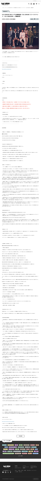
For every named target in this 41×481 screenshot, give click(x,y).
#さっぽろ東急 (18, 449)
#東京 (18, 445)
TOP (3, 7)
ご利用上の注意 (29, 470)
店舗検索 (24, 467)
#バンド (20, 456)
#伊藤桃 (13, 451)
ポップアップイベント (18, 467)
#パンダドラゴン (26, 447)
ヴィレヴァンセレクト (26, 466)
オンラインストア (33, 465)
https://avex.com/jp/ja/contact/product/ (8, 421)
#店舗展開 (13, 454)
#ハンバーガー (26, 456)
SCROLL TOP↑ (36, 478)
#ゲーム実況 (19, 451)
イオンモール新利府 (13, 19)
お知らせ (16, 470)
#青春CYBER (30, 449)
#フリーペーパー (32, 454)
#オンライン (6, 449)
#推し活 (23, 445)
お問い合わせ (21, 471)
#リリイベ (5, 445)
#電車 (6, 447)
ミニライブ (7, 19)
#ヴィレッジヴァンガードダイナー (22, 454)
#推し (10, 447)
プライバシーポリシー (35, 470)
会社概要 (25, 470)
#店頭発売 (7, 454)
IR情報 (22, 470)
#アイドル (35, 445)
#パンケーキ (14, 456)
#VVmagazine (35, 451)
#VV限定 (24, 449)
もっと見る (21, 458)
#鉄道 (36, 449)
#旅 (9, 451)
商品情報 (16, 465)
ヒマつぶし (24, 465)
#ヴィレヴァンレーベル (17, 447)
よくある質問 (16, 471)
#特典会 (5, 451)
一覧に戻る (20, 436)
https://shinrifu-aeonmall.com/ (7, 69)
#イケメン (12, 449)
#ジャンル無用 (33, 447)
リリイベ (6, 7)
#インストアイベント (27, 451)
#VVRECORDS (29, 445)
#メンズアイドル (12, 445)
